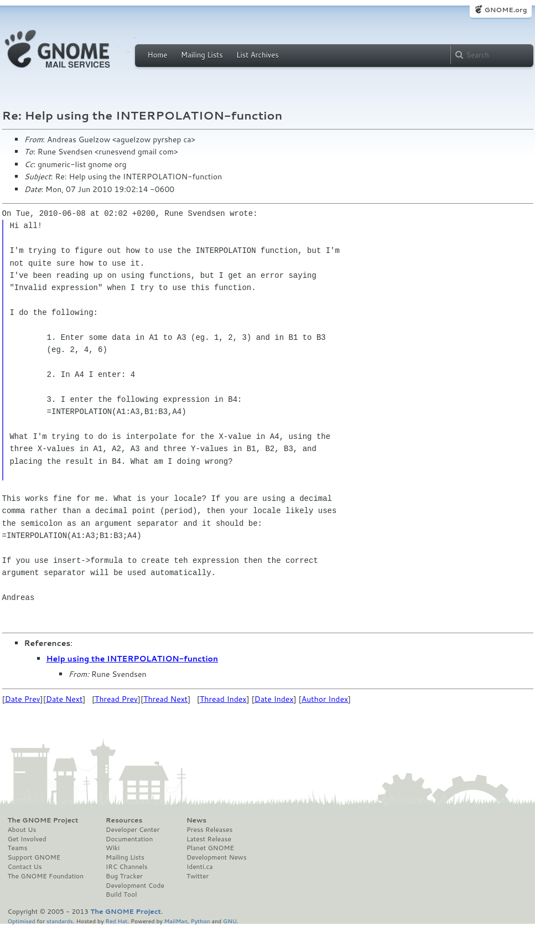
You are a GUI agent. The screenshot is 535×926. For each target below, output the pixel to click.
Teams (18, 848)
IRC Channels (127, 866)
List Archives (257, 55)
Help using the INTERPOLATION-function (132, 658)
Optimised (21, 921)
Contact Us (25, 866)
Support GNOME (34, 857)
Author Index (325, 699)
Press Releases (209, 829)
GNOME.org (505, 9)
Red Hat (116, 921)
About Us (22, 829)
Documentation (129, 839)
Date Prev (22, 699)
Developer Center (132, 829)
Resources (124, 820)
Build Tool (121, 894)
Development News (216, 857)
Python (200, 921)
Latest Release (208, 839)
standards (59, 921)
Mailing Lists (202, 55)
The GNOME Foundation (46, 876)
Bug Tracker (124, 876)
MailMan (176, 921)
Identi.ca (199, 866)
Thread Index (223, 699)
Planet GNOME (210, 848)
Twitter (197, 876)
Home (158, 55)
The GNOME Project (43, 820)
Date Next (64, 699)
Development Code (135, 885)
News (196, 820)
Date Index (274, 699)
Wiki (113, 848)
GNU (230, 921)
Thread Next (165, 699)
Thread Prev (116, 699)
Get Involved (27, 839)
